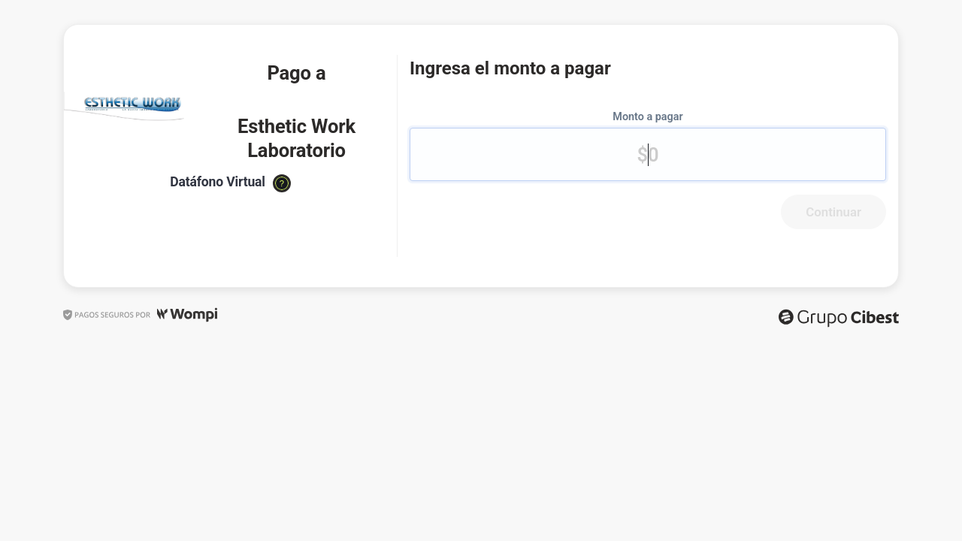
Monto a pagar (647, 116)
